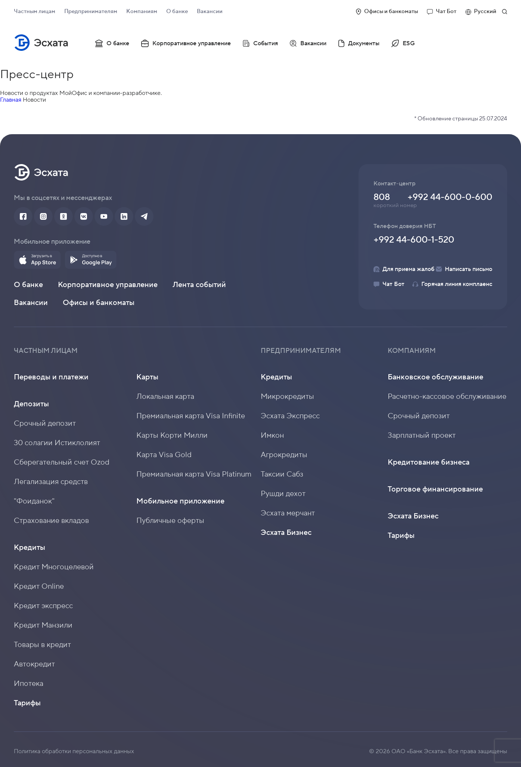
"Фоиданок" (34, 501)
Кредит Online (39, 586)
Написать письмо (464, 269)
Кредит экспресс (43, 606)
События (260, 43)
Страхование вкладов (51, 521)
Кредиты (29, 547)
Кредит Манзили (43, 625)
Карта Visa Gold (164, 455)
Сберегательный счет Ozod (61, 462)
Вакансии (210, 11)
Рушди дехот (283, 494)
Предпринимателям (90, 11)
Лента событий (199, 285)
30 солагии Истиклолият (57, 443)
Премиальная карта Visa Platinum (193, 474)
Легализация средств (51, 482)
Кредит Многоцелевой (54, 567)
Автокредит (34, 664)
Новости (34, 100)
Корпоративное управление (186, 43)
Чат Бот (441, 11)
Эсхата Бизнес (286, 532)
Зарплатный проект (422, 435)
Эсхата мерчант (288, 513)
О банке (177, 11)
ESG (403, 43)
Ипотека (28, 684)
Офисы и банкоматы (387, 11)
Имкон (272, 435)
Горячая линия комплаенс (452, 284)
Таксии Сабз (282, 474)
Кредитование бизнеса (428, 462)
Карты (147, 377)
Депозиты (31, 404)
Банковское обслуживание (435, 377)
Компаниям (141, 11)
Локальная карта (165, 396)
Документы (358, 43)
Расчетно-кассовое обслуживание (447, 396)
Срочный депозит (45, 423)
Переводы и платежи (51, 377)
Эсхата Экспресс (290, 416)
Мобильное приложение (180, 501)
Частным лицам (34, 11)
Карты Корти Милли (172, 435)
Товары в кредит (42, 645)
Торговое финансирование (435, 489)
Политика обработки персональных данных (74, 751)
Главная (10, 100)
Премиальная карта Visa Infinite (190, 416)
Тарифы (27, 703)
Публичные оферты (170, 521)
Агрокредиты (284, 455)
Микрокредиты (287, 396)
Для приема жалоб (403, 269)
